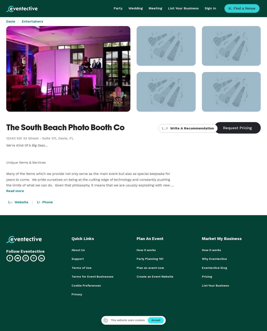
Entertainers (32, 21)
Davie (10, 21)
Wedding (135, 8)
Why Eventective (214, 258)
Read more (15, 191)
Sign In (210, 8)
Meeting (155, 8)
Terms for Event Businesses (92, 276)
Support (78, 258)
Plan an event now (150, 267)
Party (118, 8)
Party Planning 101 (150, 258)
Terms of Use (82, 267)
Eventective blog (214, 267)
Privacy (77, 294)
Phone (45, 202)
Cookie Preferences (86, 285)
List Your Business (183, 8)
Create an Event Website (155, 276)
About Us (78, 250)
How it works (146, 250)
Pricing (207, 276)
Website (18, 202)
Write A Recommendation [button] (188, 128)
